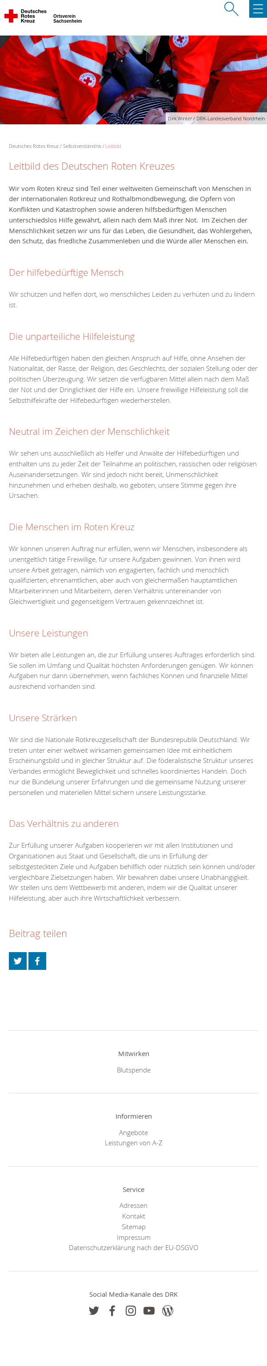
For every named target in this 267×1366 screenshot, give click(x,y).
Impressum (134, 1237)
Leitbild (113, 146)
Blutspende (134, 1069)
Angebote (133, 1132)
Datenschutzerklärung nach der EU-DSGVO (133, 1247)
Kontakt (133, 1215)
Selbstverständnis (82, 146)
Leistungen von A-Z (134, 1142)
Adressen (133, 1205)
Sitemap (134, 1226)
